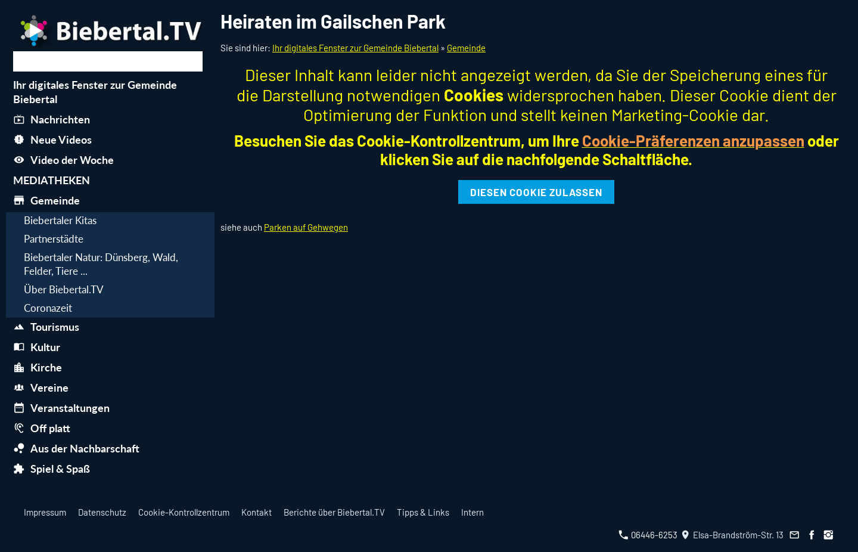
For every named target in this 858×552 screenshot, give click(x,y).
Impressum (45, 512)
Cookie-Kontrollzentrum (183, 512)
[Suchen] (108, 61)
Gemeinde (466, 47)
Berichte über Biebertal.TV (334, 512)
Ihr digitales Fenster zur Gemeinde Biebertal (355, 47)
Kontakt (256, 512)
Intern (472, 512)
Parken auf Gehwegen (306, 227)
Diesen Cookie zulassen (536, 192)
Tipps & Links (423, 512)
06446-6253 (647, 534)
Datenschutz (102, 512)
